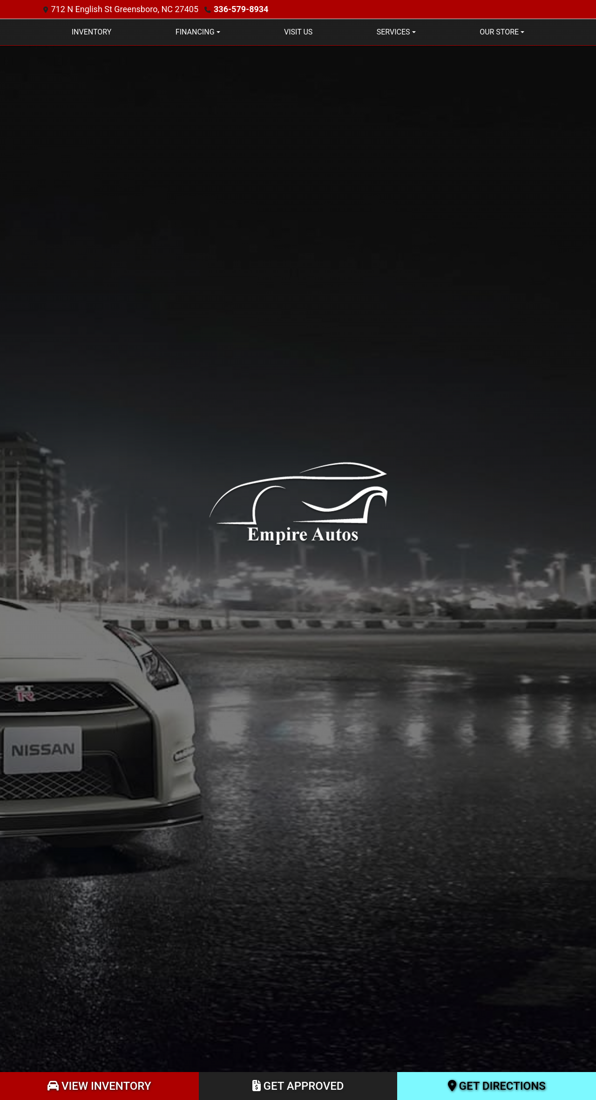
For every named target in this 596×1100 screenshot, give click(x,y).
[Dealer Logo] (298, 502)
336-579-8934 (241, 9)
